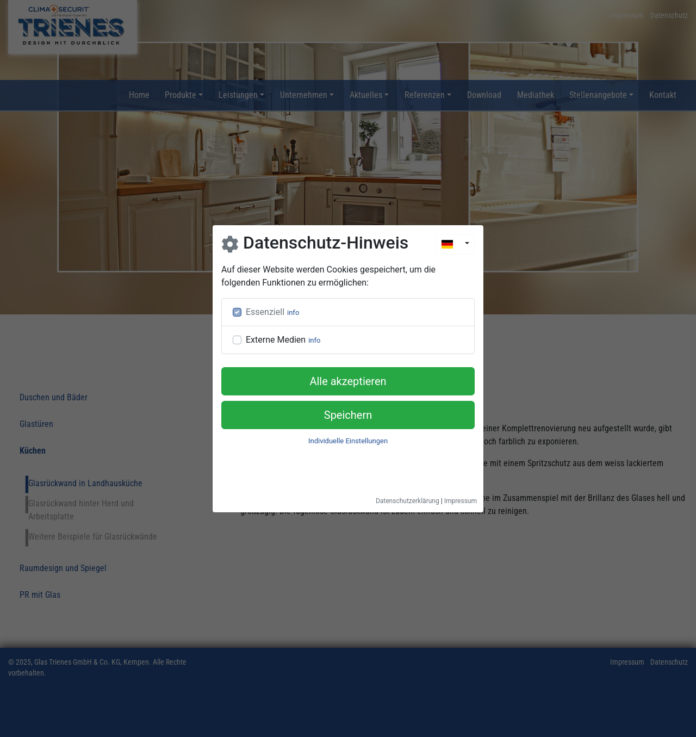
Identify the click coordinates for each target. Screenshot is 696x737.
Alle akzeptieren (347, 381)
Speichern (348, 415)
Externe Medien (276, 340)
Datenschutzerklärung (407, 501)
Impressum (460, 501)
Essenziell (265, 312)
